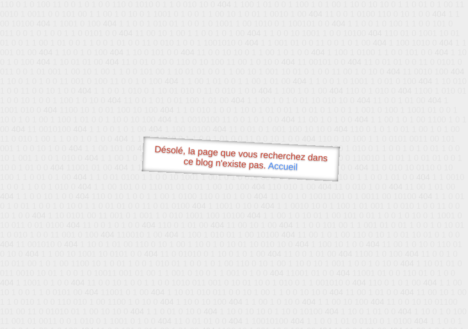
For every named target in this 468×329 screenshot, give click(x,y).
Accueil (283, 166)
